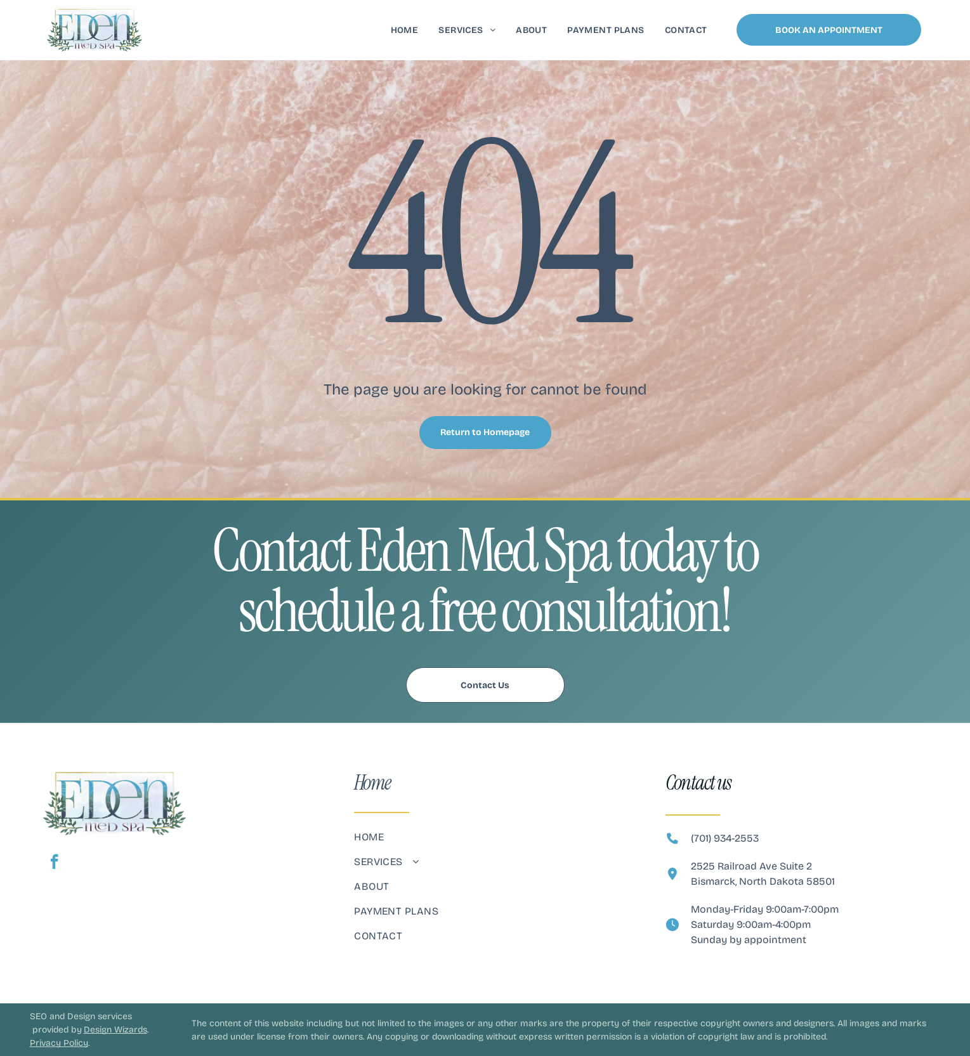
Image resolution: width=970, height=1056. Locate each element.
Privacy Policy (59, 1043)
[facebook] (54, 863)
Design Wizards (115, 1029)
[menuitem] (405, 30)
